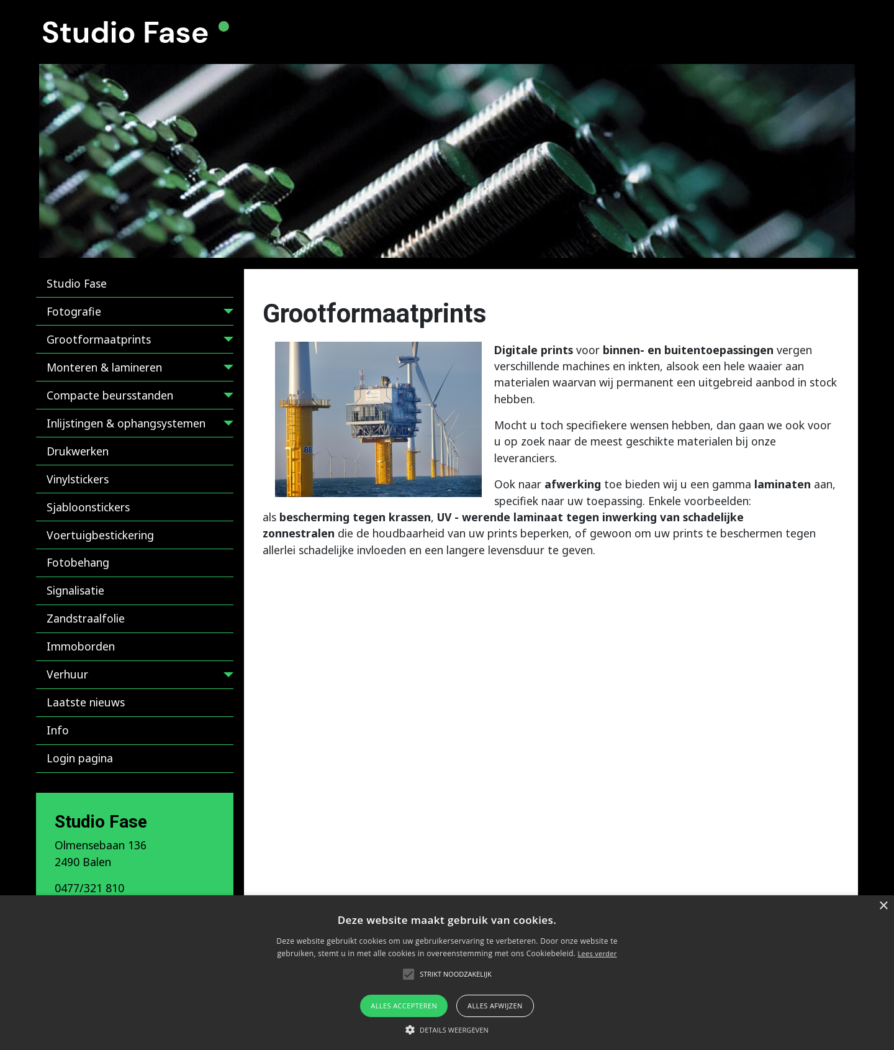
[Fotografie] (225, 313)
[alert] (447, 972)
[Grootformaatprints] (225, 341)
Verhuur (67, 674)
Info (58, 730)
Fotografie (74, 311)
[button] (447, 1029)
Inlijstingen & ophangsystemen (126, 423)
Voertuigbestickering (100, 534)
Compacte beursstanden (110, 395)
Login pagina (80, 758)
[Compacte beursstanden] (225, 397)
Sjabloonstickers (88, 507)
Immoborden (81, 646)
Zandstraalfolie (86, 618)
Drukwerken (78, 451)
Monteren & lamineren (104, 367)
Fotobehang (78, 562)
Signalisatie (75, 590)
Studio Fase (77, 283)
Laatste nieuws (86, 702)
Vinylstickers (78, 479)
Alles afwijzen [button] (495, 1005)
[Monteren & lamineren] (225, 369)
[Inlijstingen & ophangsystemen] (225, 425)
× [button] (883, 906)
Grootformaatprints (99, 339)
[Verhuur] (225, 677)
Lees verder (596, 953)
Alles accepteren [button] (404, 1005)
